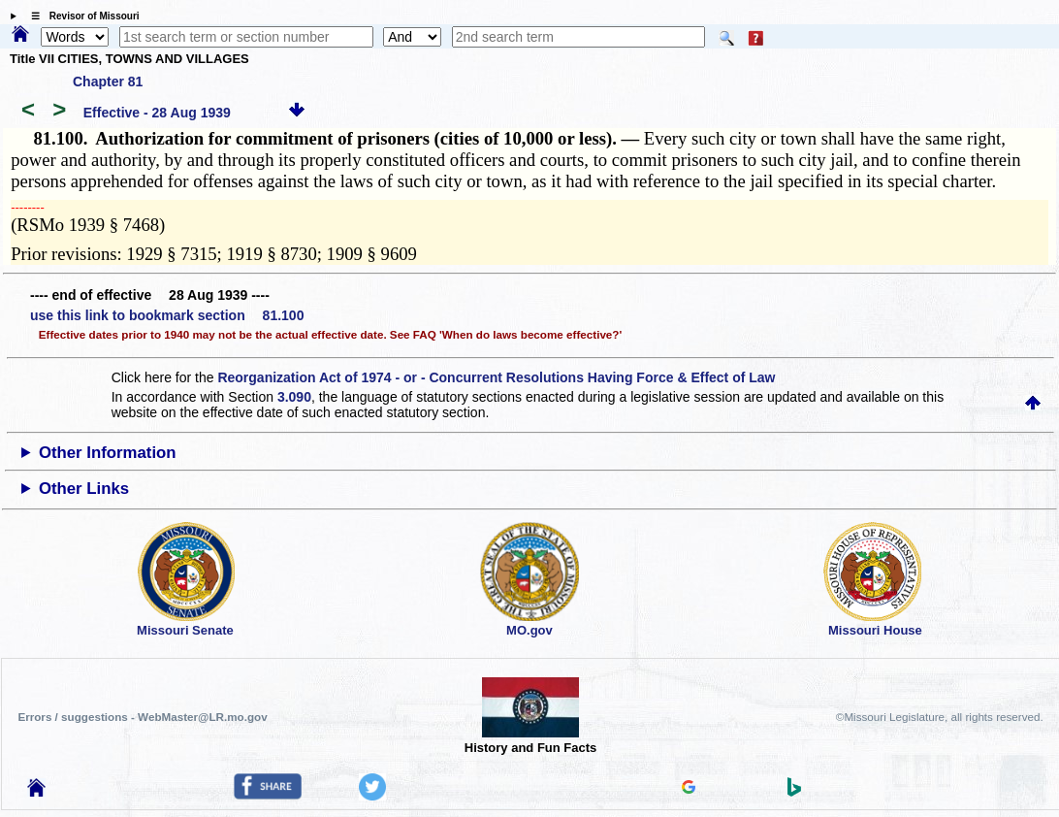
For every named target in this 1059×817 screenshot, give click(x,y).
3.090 (294, 397)
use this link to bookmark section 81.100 (167, 315)
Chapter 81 (108, 81)
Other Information (107, 452)
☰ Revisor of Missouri (80, 16)
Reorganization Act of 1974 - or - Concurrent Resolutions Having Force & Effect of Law (496, 377)
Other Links (84, 488)
